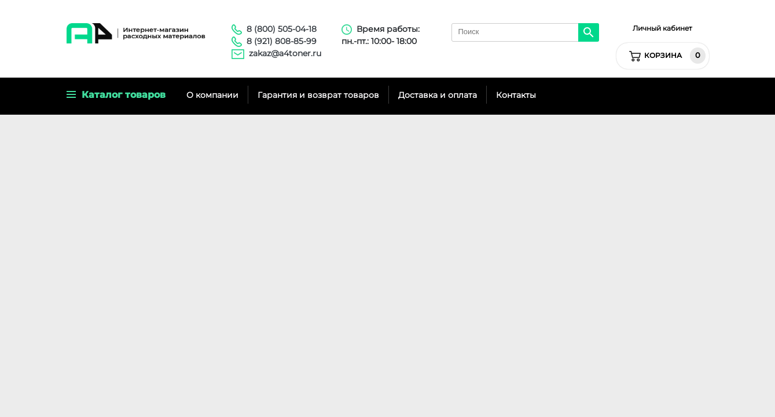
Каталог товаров (116, 94)
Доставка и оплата (437, 95)
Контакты (516, 95)
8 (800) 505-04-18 (282, 29)
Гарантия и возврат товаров (318, 95)
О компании (212, 95)
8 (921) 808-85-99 (282, 41)
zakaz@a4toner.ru (285, 53)
